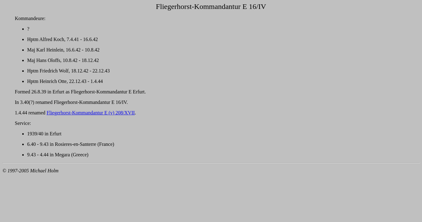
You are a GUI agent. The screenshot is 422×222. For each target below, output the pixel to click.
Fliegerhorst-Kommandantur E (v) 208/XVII (91, 112)
